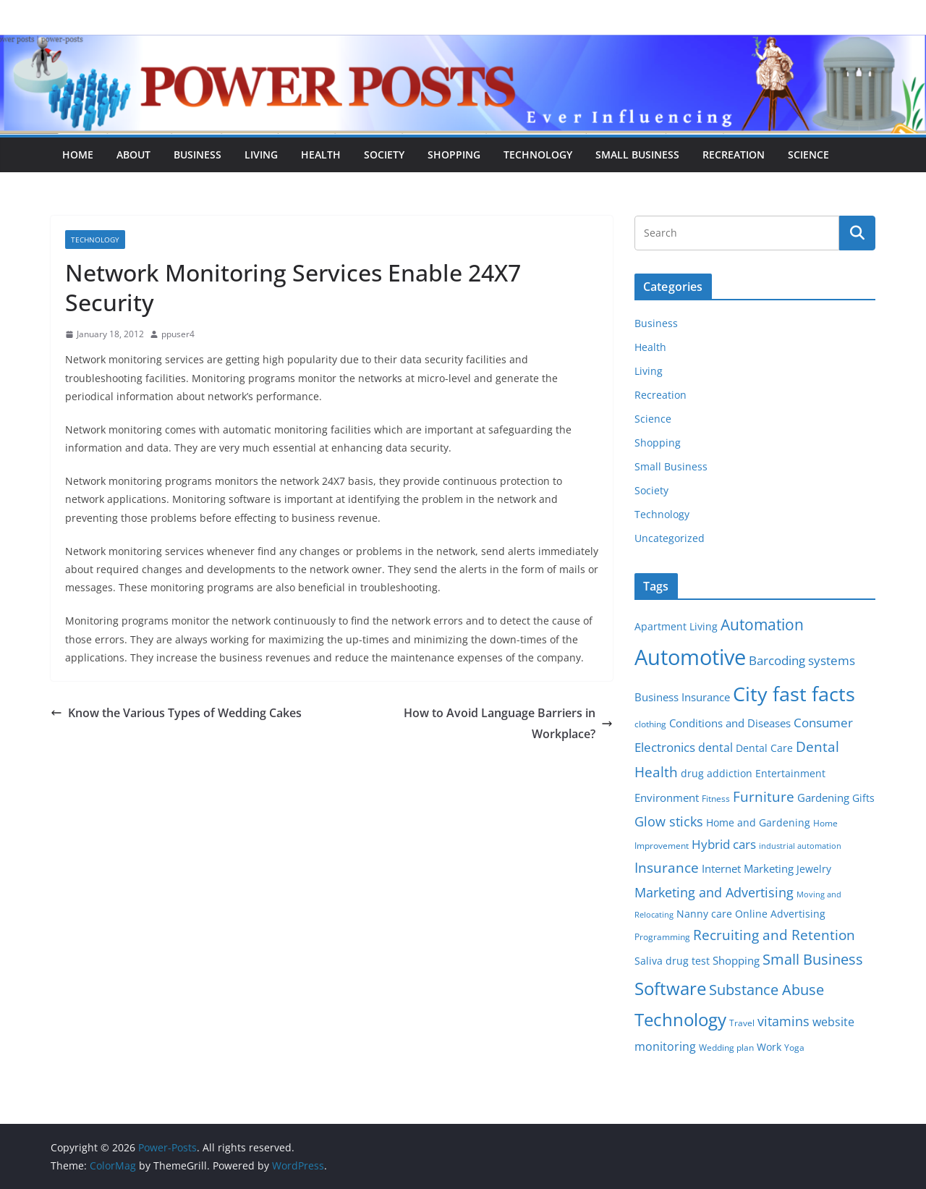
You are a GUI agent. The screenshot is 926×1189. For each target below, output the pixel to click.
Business (197, 154)
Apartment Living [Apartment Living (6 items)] (676, 626)
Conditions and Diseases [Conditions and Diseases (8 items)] (730, 723)
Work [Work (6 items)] (769, 1047)
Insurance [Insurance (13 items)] (666, 867)
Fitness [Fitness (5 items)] (716, 798)
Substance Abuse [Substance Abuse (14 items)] (766, 989)
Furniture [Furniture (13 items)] (763, 796)
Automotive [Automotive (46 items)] (690, 657)
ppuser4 (178, 334)
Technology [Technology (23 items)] (680, 1019)
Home (77, 154)
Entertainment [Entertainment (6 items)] (790, 773)
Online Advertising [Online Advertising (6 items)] (780, 914)
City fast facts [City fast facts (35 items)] (794, 693)
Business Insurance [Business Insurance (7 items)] (682, 697)
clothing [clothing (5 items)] (650, 724)
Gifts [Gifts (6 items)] (863, 798)
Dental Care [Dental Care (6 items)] (764, 748)
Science (808, 154)
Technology (538, 154)
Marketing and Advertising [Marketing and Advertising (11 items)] (714, 892)
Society (384, 154)
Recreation (733, 154)
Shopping (454, 154)
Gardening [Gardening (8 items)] (823, 797)
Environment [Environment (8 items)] (666, 797)
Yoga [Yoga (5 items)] (794, 1047)
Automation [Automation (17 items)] (762, 624)
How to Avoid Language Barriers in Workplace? (508, 723)
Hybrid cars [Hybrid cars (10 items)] (724, 844)
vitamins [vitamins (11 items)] (783, 1021)
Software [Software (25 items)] (670, 988)
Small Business (637, 154)
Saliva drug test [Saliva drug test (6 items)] (672, 961)
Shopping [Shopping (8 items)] (736, 960)
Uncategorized (669, 538)
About (133, 154)
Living (261, 154)
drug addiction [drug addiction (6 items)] (716, 773)
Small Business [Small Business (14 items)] (813, 959)
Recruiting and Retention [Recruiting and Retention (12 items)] (774, 935)
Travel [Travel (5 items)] (742, 1023)
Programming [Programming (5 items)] (662, 937)
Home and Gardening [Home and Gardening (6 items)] (758, 822)
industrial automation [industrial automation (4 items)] (800, 846)
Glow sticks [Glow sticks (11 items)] (668, 821)
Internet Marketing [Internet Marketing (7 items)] (748, 868)
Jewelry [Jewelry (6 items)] (814, 869)
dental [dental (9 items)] (715, 747)
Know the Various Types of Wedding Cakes (176, 713)
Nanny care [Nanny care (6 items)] (704, 914)
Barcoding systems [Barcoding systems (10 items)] (802, 660)
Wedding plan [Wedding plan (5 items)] (726, 1047)
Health (321, 154)
